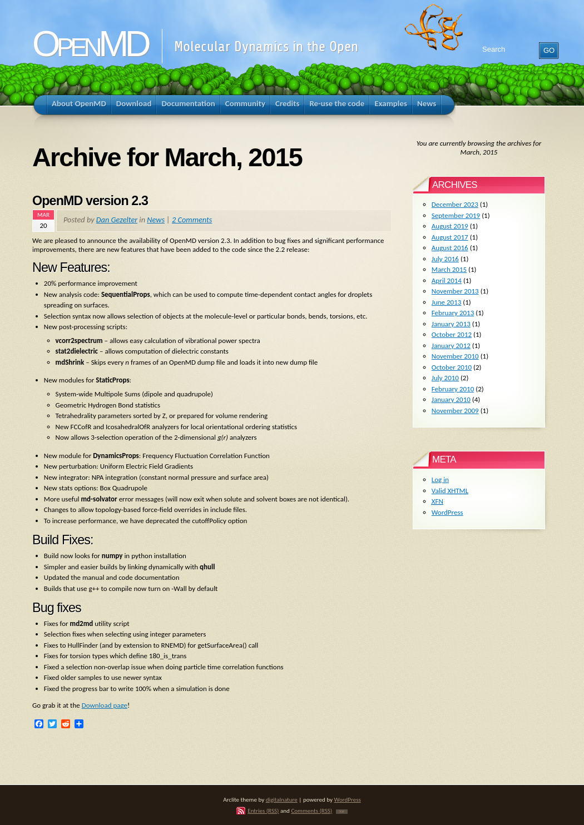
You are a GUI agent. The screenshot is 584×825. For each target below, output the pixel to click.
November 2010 (455, 356)
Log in (440, 479)
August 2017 (450, 237)
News (156, 220)
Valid (450, 490)
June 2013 (447, 302)
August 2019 (450, 226)
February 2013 (453, 313)
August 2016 (450, 247)
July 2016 (445, 259)
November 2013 (455, 291)
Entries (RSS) (263, 810)
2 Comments (192, 220)
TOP (341, 811)
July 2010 (445, 378)
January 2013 (451, 324)
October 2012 (452, 334)
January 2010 (451, 399)
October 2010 (452, 367)
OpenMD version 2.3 (90, 200)
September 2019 (456, 215)
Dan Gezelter (116, 220)
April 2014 (447, 280)
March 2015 (449, 269)
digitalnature (282, 799)
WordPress (447, 512)
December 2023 (455, 204)
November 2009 (455, 410)
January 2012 (451, 345)
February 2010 (453, 389)
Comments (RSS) (311, 810)
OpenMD (89, 43)
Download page (104, 705)
